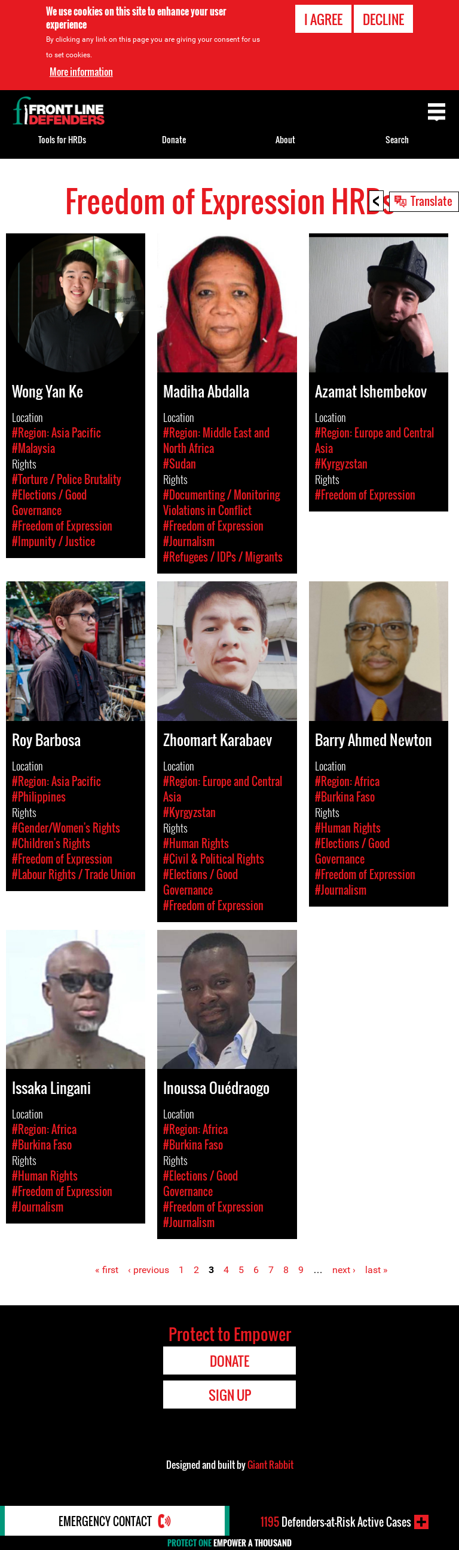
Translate (431, 200)
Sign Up (230, 1394)
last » (376, 1269)
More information (81, 71)
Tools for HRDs (62, 139)
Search (397, 139)
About (285, 139)
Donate (174, 139)
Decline (383, 19)
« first (106, 1269)
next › (344, 1269)
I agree (323, 19)
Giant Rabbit (270, 1464)
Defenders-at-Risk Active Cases (336, 1522)
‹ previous (148, 1269)
